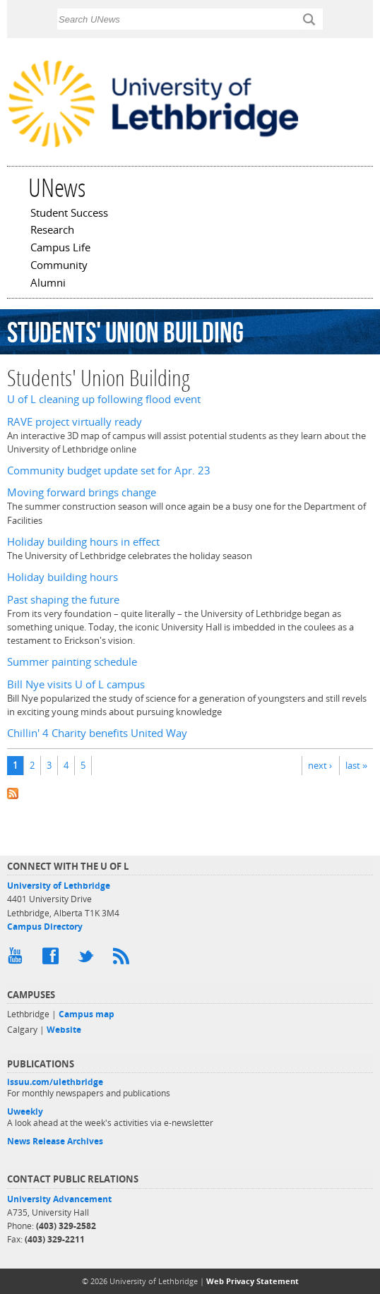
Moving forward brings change (81, 492)
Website (64, 1029)
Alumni (48, 283)
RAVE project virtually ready (74, 421)
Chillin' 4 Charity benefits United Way (97, 733)
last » (356, 765)
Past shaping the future (63, 599)
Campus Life (60, 248)
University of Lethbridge (58, 885)
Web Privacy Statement (252, 1281)
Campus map (86, 1014)
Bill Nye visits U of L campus (76, 684)
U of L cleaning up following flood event (104, 399)
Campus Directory (45, 926)
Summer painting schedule (72, 661)
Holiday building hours (62, 577)
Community (59, 266)
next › (320, 765)
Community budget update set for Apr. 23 (108, 470)
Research (52, 230)
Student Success (69, 214)
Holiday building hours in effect (83, 541)
